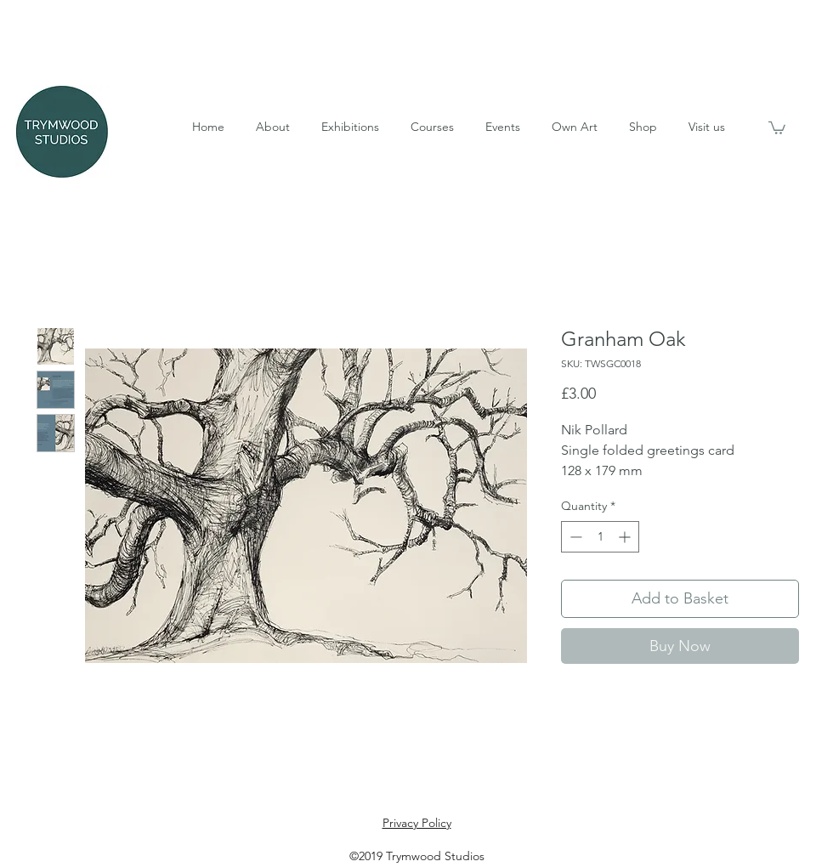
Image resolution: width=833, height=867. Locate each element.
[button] (272, 127)
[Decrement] (574, 537)
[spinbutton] (600, 537)
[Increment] (626, 537)
